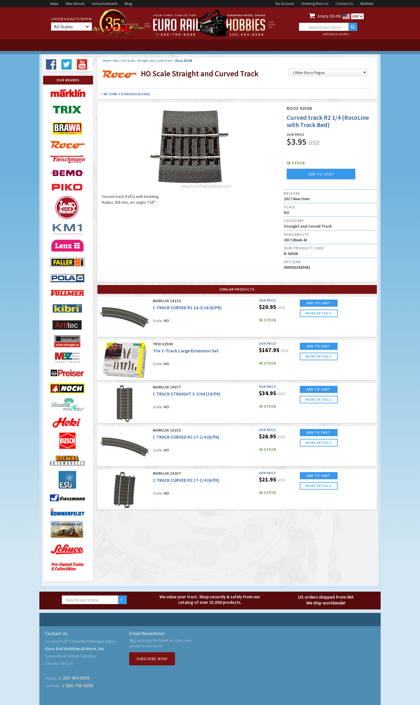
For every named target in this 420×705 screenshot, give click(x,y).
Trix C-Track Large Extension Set (186, 351)
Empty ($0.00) (329, 16)
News (54, 3)
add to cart (321, 174)
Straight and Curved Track (154, 61)
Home (106, 61)
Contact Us (344, 3)
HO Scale (128, 61)
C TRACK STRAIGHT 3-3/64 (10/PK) (186, 394)
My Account (285, 3)
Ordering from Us (314, 3)
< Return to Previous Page (125, 94)
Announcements (105, 3)
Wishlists (366, 3)
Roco (116, 61)
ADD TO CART (318, 303)
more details (319, 313)
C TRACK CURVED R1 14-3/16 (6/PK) (187, 307)
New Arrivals (75, 3)
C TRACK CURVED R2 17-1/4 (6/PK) (186, 437)
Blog (128, 3)
